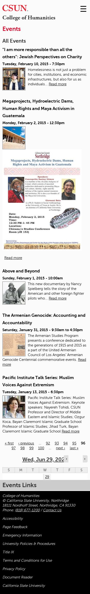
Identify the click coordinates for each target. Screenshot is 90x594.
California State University (23, 586)
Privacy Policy (13, 569)
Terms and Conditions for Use (27, 560)
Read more (57, 84)
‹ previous (26, 443)
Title (8, 552)
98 (22, 448)
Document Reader (17, 577)
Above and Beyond (21, 271)
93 (57, 443)
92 (48, 443)
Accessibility (12, 518)
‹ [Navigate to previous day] (66, 459)
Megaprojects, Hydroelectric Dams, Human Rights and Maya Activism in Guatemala (38, 108)
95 (74, 443)
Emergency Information (22, 535)
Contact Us (52, 510)
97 (14, 448)
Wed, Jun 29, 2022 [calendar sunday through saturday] (45, 459)
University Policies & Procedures (28, 544)
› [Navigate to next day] (84, 459)
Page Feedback (14, 527)
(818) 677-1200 (27, 510)
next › (60, 448)
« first (9, 443)
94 (65, 443)
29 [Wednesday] (47, 477)
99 (31, 448)
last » (74, 448)
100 (41, 448)
